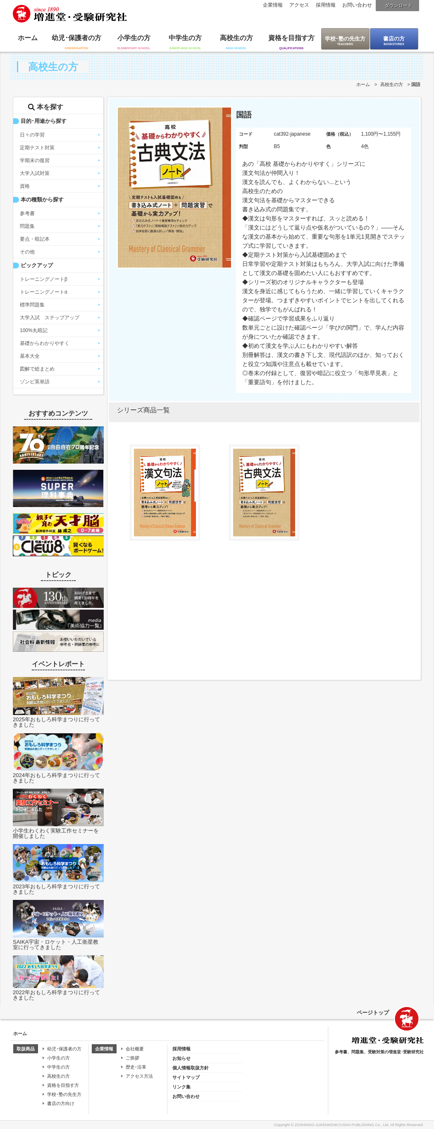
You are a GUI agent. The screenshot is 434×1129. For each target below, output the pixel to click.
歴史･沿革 (136, 1066)
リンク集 (181, 1086)
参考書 (27, 213)
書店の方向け (60, 1103)
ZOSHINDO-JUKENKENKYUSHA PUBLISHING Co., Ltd (341, 1125)
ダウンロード (398, 5)
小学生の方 (133, 37)
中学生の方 (185, 37)
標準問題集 (32, 305)
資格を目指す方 (291, 37)
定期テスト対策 (37, 148)
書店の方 (394, 39)
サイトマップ (186, 1077)
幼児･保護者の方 (76, 37)
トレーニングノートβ (43, 279)
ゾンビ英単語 (35, 382)
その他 (27, 252)
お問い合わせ (357, 5)
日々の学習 (32, 135)
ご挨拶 (132, 1057)
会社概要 (135, 1048)
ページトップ (373, 1012)
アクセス (299, 5)
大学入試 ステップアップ (49, 318)
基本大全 (30, 356)
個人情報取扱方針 (190, 1067)
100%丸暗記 (34, 330)
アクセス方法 (139, 1076)
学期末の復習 (35, 160)
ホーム (28, 37)
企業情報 (273, 5)
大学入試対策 (35, 173)
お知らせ (181, 1058)
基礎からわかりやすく (44, 343)
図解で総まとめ (37, 369)
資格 (25, 186)
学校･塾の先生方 (345, 39)
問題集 (27, 226)
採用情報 (326, 5)
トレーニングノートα (43, 292)
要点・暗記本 (35, 239)
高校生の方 (236, 37)
